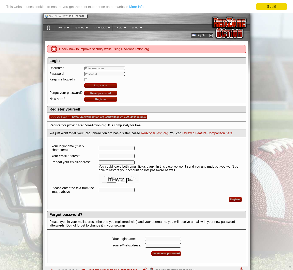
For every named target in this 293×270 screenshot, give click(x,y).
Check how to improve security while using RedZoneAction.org (104, 49)
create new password (166, 253)
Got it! (271, 7)
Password (56, 73)
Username (56, 68)
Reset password (100, 93)
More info (136, 7)
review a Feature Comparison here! (207, 133)
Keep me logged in (62, 79)
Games (79, 28)
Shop (135, 28)
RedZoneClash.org (154, 133)
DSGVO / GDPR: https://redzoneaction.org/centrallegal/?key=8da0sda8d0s (98, 116)
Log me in (100, 85)
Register (100, 99)
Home (61, 28)
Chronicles (100, 28)
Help (118, 28)
